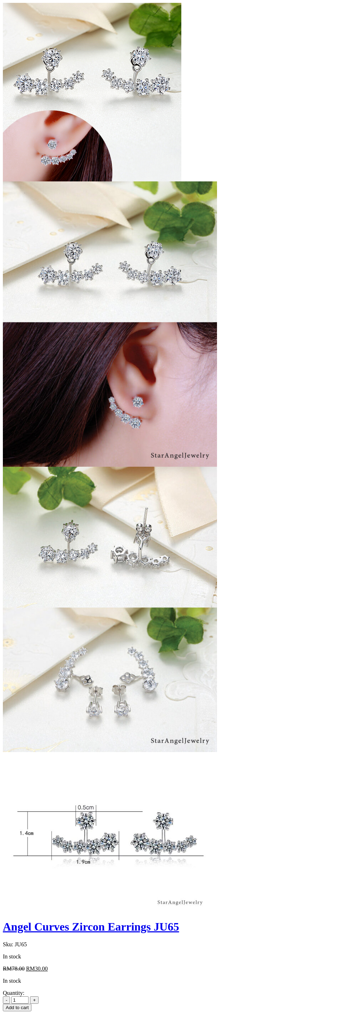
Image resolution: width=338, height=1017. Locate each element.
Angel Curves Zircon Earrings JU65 (91, 926)
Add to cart (17, 1007)
